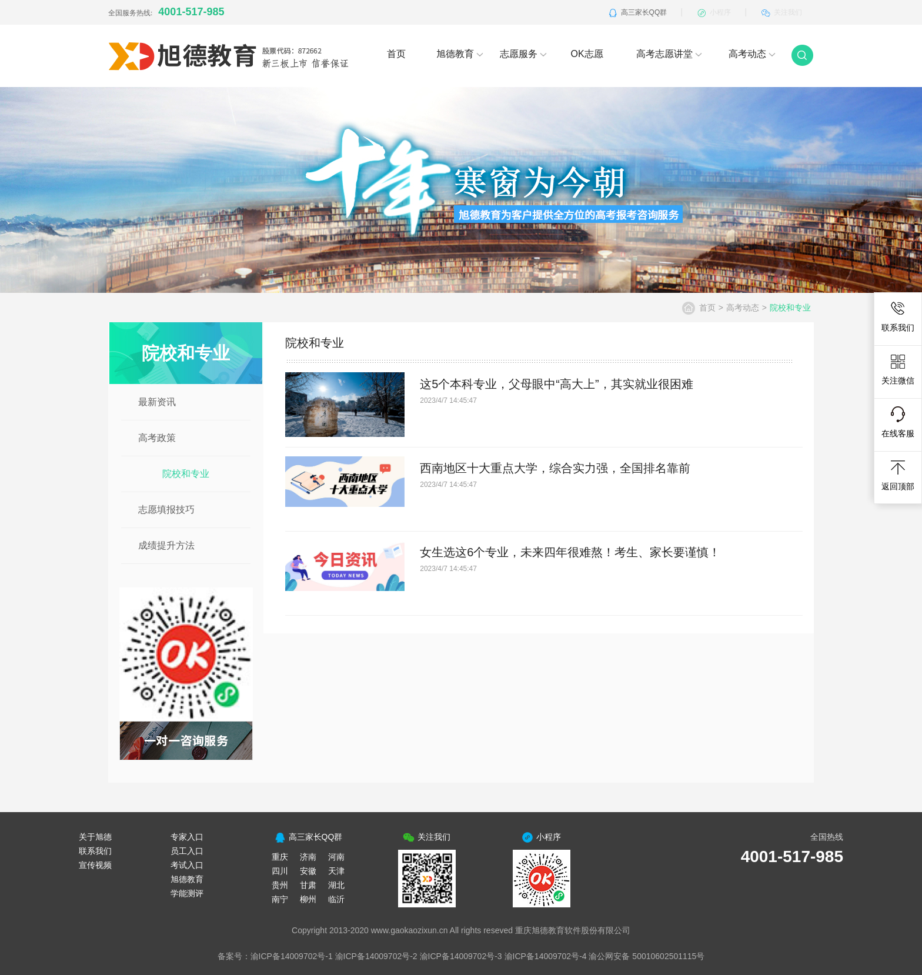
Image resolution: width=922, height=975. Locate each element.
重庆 (280, 857)
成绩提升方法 (166, 545)
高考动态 (752, 54)
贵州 (280, 885)
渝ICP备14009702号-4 (546, 956)
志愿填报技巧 (166, 510)
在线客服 (897, 422)
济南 (308, 857)
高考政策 (157, 438)
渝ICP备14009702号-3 (461, 956)
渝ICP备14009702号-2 (376, 956)
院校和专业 (185, 474)
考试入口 (187, 865)
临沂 (336, 899)
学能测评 (187, 893)
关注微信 (897, 369)
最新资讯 (157, 402)
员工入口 (187, 851)
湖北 (336, 885)
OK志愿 (586, 54)
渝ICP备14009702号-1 (291, 956)
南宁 (280, 899)
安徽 (308, 871)
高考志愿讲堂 (669, 54)
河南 (336, 857)
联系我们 (897, 316)
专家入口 (187, 837)
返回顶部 (897, 475)
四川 (280, 871)
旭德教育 (459, 54)
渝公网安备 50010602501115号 (646, 956)
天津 (336, 871)
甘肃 (308, 885)
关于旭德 (95, 837)
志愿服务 (523, 54)
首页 (396, 54)
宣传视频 (95, 865)
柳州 (308, 899)
